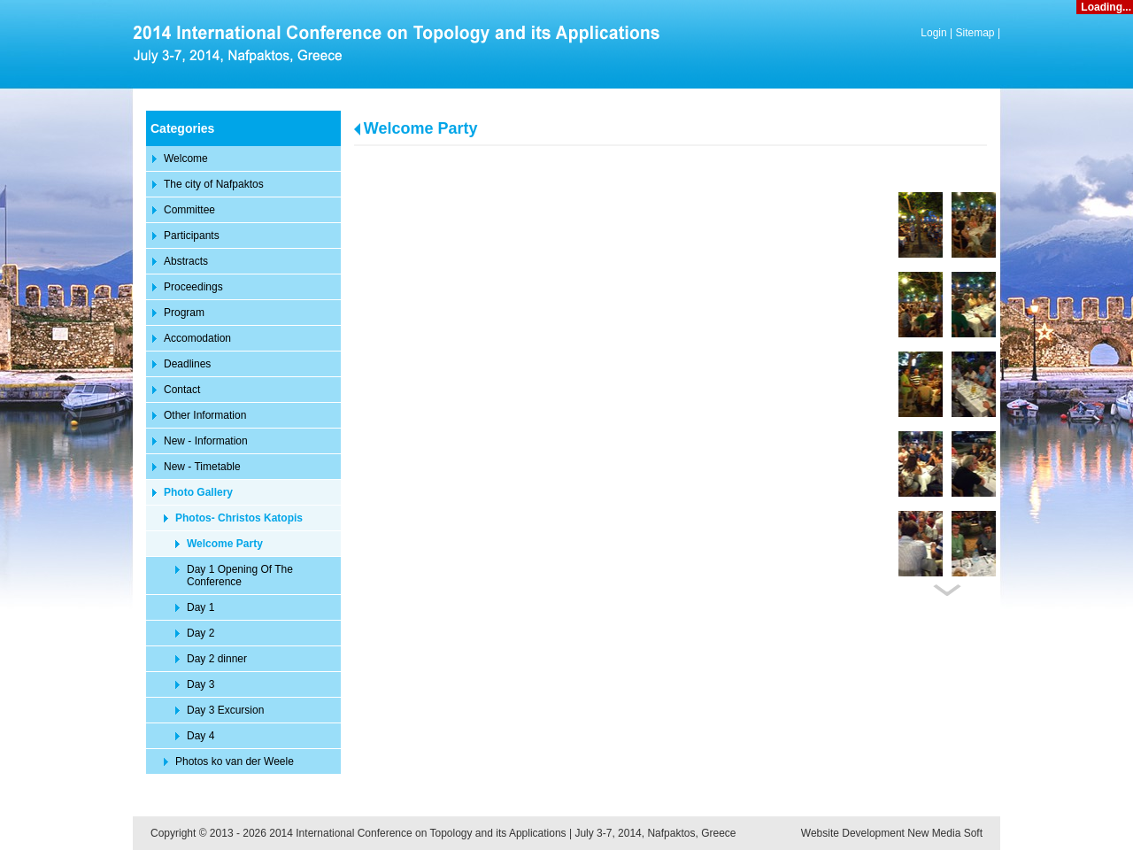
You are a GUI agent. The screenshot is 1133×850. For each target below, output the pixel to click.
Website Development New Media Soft (892, 833)
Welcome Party (421, 128)
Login (933, 33)
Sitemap (975, 33)
